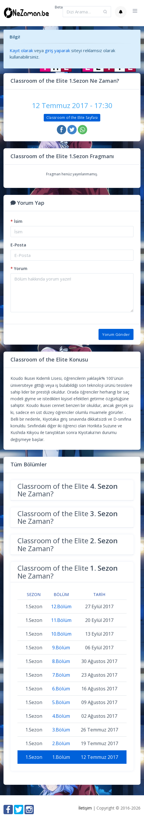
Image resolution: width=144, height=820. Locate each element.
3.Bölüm (61, 729)
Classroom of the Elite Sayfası (72, 117)
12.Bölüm (61, 606)
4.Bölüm (61, 716)
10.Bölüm (61, 634)
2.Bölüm (61, 743)
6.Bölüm (61, 688)
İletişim (85, 808)
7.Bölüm (61, 675)
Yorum (18, 268)
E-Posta (18, 245)
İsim (16, 221)
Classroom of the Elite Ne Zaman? (67, 489)
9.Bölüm (61, 647)
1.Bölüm (61, 757)
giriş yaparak (57, 50)
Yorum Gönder (116, 334)
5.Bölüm (61, 702)
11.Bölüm (61, 620)
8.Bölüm (61, 661)
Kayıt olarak (21, 50)
